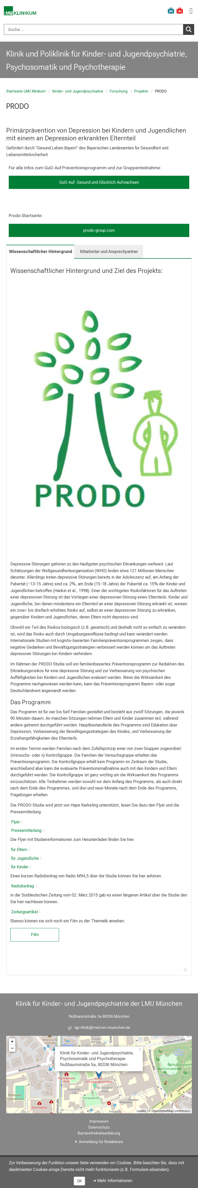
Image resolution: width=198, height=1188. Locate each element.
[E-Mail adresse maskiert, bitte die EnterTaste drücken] (99, 1027)
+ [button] (12, 1042)
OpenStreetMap (163, 1111)
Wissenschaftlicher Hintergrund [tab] (40, 251)
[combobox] (99, 29)
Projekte (141, 91)
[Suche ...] (93, 29)
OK (79, 1181)
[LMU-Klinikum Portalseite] (22, 11)
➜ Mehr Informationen (112, 1180)
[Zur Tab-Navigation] (185, 970)
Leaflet (141, 1111)
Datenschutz (99, 1127)
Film (35, 934)
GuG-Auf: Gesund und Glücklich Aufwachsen (99, 182)
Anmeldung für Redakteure (101, 1142)
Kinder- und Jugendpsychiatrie (77, 91)
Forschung (119, 91)
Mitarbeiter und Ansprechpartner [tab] (109, 251)
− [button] (12, 1048)
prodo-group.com (99, 230)
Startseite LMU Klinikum (26, 91)
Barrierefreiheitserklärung (99, 1133)
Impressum (99, 1121)
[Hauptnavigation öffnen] (191, 11)
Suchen (190, 29)
